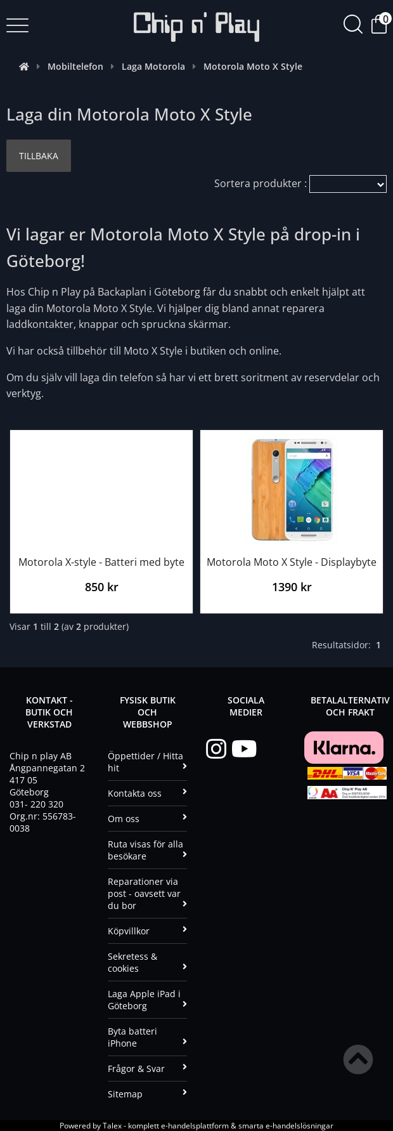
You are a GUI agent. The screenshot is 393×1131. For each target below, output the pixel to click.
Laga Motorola (153, 66)
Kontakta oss (147, 793)
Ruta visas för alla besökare (147, 850)
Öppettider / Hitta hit (147, 762)
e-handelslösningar (299, 1125)
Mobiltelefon (75, 66)
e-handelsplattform (195, 1125)
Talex (112, 1125)
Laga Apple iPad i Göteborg (147, 1000)
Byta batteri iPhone (147, 1037)
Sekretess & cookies (147, 962)
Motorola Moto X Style (252, 66)
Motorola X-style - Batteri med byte (101, 562)
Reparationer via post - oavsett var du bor (147, 893)
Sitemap (147, 1094)
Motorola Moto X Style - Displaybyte (292, 562)
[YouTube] (244, 749)
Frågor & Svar (147, 1068)
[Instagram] (218, 749)
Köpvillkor (147, 931)
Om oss (147, 819)
